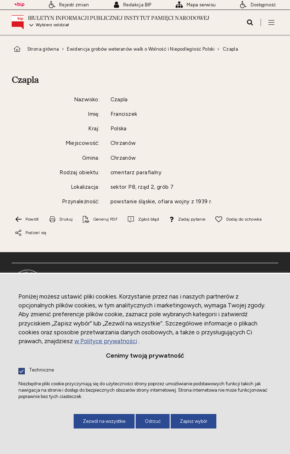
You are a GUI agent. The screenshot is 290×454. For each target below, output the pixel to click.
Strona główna (43, 49)
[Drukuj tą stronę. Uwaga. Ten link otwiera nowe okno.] (60, 219)
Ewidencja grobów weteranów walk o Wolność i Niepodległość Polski (141, 49)
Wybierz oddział (52, 25)
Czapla (230, 49)
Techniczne (41, 370)
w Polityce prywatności (105, 341)
